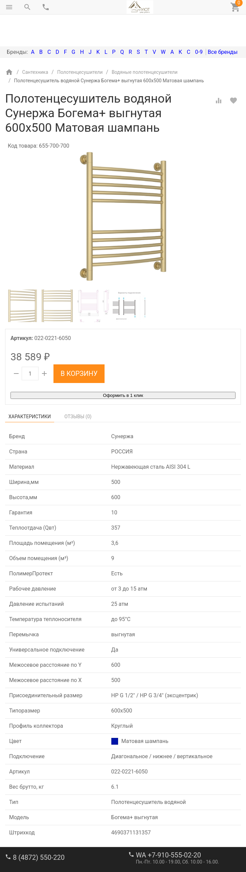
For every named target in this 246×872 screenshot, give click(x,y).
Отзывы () (77, 388)
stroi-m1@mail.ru (31, 850)
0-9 (198, 23)
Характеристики (29, 388)
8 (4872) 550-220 (39, 829)
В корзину (79, 345)
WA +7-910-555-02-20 (168, 827)
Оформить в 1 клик (123, 366)
